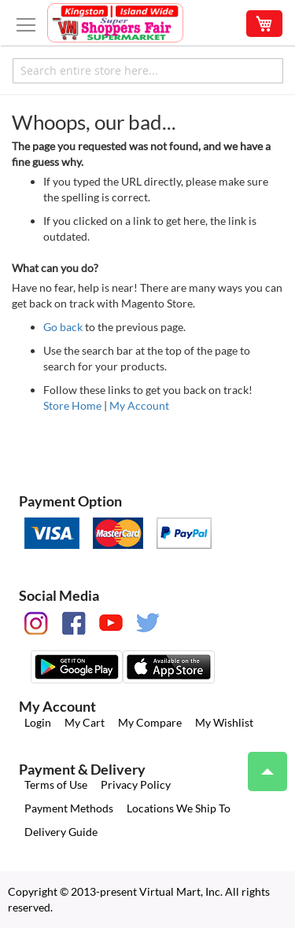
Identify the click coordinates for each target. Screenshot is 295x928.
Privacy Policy (136, 784)
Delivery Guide (61, 831)
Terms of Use (55, 784)
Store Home (72, 405)
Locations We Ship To (178, 808)
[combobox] (148, 70)
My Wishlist (224, 722)
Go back (63, 326)
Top (261, 764)
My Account (139, 405)
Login (37, 722)
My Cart (85, 722)
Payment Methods (68, 808)
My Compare (150, 722)
